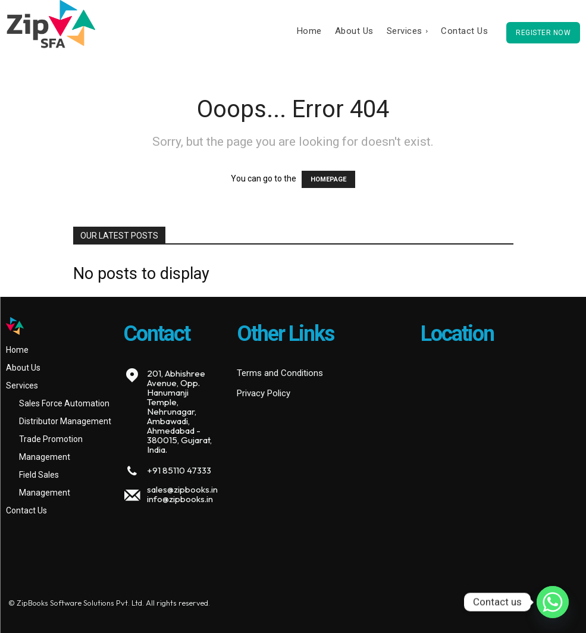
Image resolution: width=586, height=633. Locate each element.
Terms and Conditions (280, 373)
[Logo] (58, 326)
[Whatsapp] (553, 602)
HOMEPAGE (328, 179)
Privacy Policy (263, 393)
